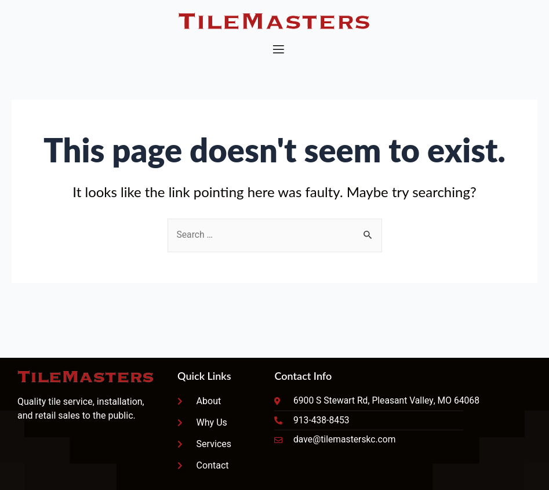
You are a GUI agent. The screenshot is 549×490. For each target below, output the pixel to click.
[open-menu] (277, 49)
